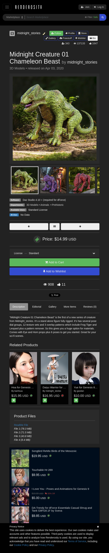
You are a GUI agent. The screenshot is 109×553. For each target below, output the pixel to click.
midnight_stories (82, 62)
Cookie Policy (21, 545)
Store (82, 33)
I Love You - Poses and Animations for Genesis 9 (60, 488)
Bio (93, 38)
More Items (70, 306)
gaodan (80, 391)
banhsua (18, 391)
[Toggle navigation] (7, 7)
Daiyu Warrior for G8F (55, 387)
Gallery (51, 38)
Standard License (37, 209)
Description (19, 306)
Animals (45, 204)
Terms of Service (77, 541)
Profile (70, 33)
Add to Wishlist (54, 271)
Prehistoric (57, 204)
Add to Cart (54, 262)
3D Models (32, 204)
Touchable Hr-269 (42, 469)
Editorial (36, 306)
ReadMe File (21, 425)
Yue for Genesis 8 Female (89, 387)
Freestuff (66, 38)
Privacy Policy (46, 545)
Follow (56, 33)
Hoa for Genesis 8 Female (26, 387)
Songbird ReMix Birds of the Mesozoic (54, 450)
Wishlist (80, 38)
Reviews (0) (89, 306)
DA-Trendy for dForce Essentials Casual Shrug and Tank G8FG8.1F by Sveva (62, 509)
